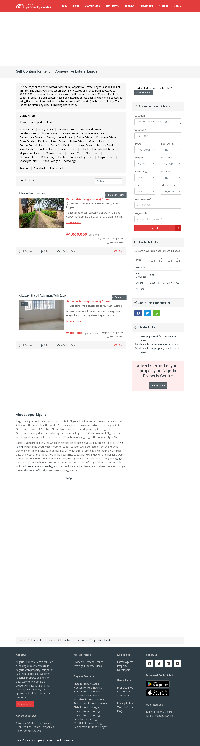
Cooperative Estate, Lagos (157, 121)
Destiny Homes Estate (59, 137)
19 (152, 267)
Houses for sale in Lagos (88, 715)
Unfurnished (56, 168)
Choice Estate (49, 133)
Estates (42, 141)
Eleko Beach (27, 141)
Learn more (25, 704)
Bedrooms (167, 143)
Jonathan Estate (47, 149)
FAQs (71, 478)
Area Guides (124, 691)
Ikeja (71, 458)
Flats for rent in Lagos (86, 707)
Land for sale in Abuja (86, 695)
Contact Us (123, 695)
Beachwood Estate (90, 129)
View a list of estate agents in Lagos (160, 344)
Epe (37, 466)
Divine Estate (84, 137)
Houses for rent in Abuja (88, 687)
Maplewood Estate (30, 153)
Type (137, 143)
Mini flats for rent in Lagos (89, 723)
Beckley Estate (28, 133)
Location (139, 115)
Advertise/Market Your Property (34, 723)
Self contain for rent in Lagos (90, 727)
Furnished (39, 168)
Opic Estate (92, 153)
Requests (112, 6)
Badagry (50, 466)
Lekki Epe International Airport (98, 149)
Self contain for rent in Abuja (90, 703)
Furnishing (140, 171)
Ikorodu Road (105, 145)
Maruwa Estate (54, 153)
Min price (140, 157)
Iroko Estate (27, 149)
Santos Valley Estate (81, 157)
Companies (92, 6)
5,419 (161, 282)
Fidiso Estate (77, 141)
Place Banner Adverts (28, 731)
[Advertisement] (100, 39)
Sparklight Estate (29, 161)
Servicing (166, 171)
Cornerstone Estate (31, 137)
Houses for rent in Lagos (88, 711)
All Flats (140, 288)
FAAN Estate (58, 141)
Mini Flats (140, 267)
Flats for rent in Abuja (86, 683)
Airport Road (27, 129)
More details (73, 222)
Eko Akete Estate (106, 137)
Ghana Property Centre (159, 715)
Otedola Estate (28, 157)
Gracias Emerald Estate (33, 145)
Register (147, 6)
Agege (118, 458)
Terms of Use (125, 707)
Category (140, 129)
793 (177, 282)
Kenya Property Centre (159, 711)
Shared (138, 185)
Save (118, 251)
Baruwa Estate (65, 129)
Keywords (140, 213)
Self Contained (141, 275)
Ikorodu (29, 466)
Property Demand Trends (88, 662)
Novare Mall (75, 153)
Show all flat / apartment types (37, 122)
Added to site (169, 185)
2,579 (152, 275)
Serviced (24, 168)
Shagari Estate (106, 157)
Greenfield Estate (61, 145)
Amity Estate (45, 129)
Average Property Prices (88, 666)
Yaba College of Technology (59, 161)
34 (169, 267)
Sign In (163, 6)
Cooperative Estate (93, 133)
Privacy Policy (125, 703)
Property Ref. (142, 199)
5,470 (169, 282)
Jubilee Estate (68, 149)
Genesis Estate (97, 141)
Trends (130, 6)
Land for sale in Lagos (87, 719)
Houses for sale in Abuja (88, 691)
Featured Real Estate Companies (35, 727)
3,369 (152, 282)
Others (139, 282)
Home (22, 640)
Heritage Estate (84, 145)
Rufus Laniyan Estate (53, 157)
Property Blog (125, 687)
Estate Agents (125, 662)
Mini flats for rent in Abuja (89, 699)
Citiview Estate (69, 133)
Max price (167, 157)
